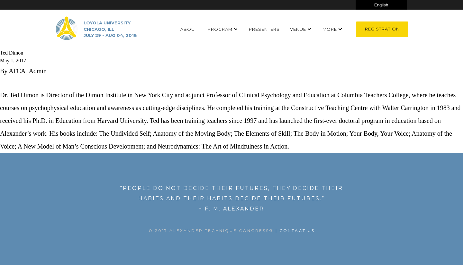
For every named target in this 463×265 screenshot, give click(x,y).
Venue (298, 29)
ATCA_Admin (28, 70)
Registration (382, 28)
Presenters (264, 29)
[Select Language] (381, 5)
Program (220, 29)
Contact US (297, 230)
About (188, 29)
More (329, 29)
